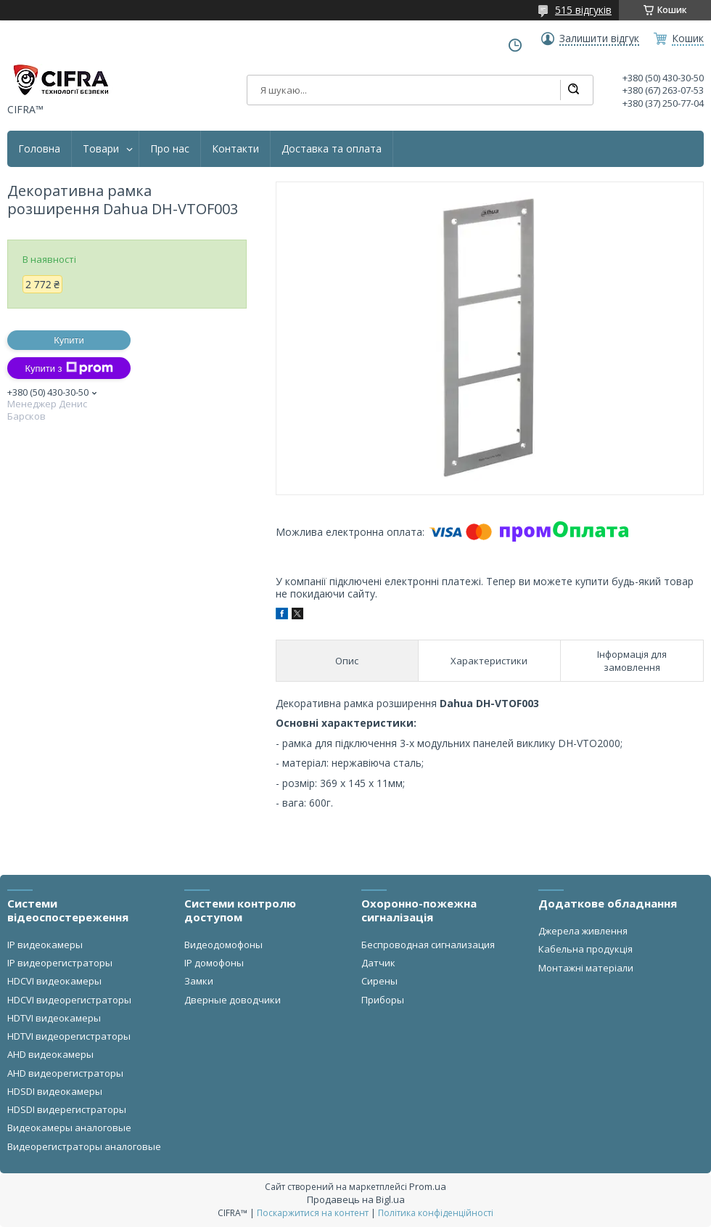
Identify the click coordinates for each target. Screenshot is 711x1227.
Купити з (68, 368)
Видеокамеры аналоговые (69, 1127)
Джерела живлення (583, 930)
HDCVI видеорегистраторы (69, 999)
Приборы (382, 999)
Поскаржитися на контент (313, 1213)
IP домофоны (214, 962)
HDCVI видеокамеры (54, 980)
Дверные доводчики (232, 999)
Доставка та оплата (331, 148)
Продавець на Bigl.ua (356, 1199)
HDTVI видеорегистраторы (69, 1036)
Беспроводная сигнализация (428, 944)
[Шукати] (573, 90)
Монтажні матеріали (585, 967)
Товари (101, 148)
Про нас (169, 148)
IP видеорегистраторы (59, 962)
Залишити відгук (599, 38)
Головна (39, 148)
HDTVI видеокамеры (54, 1017)
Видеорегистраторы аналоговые (84, 1146)
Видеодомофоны (223, 944)
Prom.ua (427, 1186)
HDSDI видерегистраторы (66, 1109)
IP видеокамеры (45, 944)
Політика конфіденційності (435, 1213)
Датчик (378, 962)
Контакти (235, 148)
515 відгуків (583, 10)
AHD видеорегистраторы (65, 1073)
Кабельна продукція (585, 948)
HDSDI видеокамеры (54, 1091)
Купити (69, 340)
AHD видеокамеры (50, 1054)
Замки (198, 980)
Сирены (379, 980)
